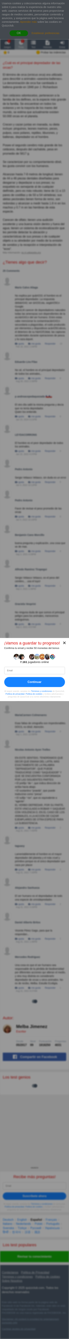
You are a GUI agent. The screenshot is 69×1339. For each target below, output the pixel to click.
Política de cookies (34, 694)
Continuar (35, 682)
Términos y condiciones (41, 691)
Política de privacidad (15, 694)
